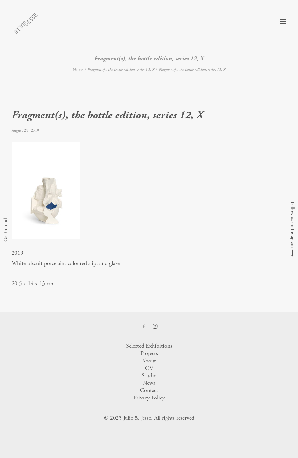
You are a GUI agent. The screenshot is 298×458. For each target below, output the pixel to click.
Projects (149, 353)
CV (149, 368)
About (149, 360)
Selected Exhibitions (149, 346)
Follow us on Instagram (292, 225)
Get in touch (5, 229)
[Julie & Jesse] (26, 21)
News (149, 383)
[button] (283, 21)
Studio (149, 375)
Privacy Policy (149, 397)
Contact (149, 390)
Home (78, 70)
